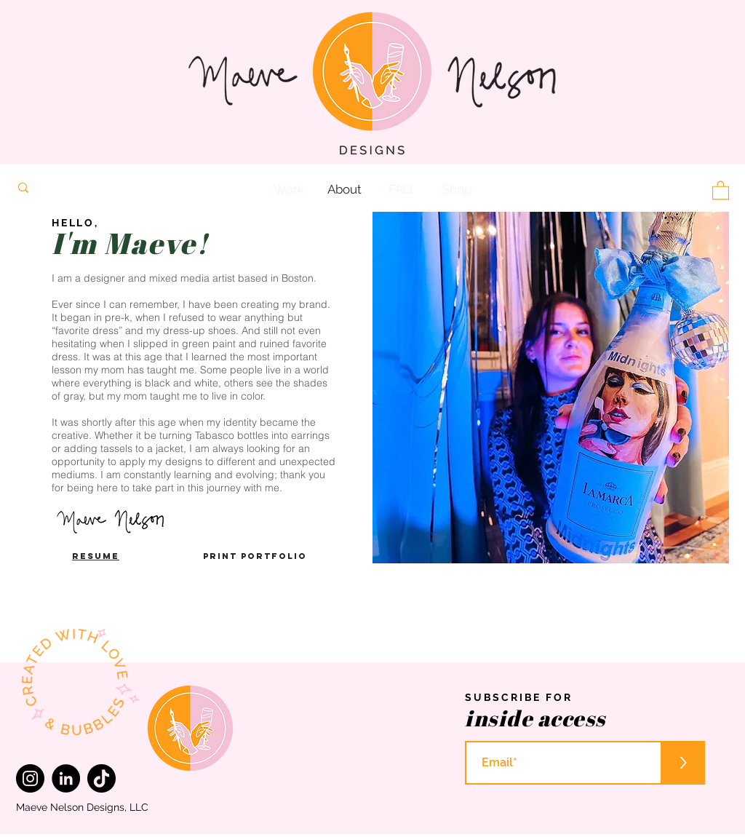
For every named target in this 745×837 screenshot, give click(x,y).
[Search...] (118, 188)
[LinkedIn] (66, 778)
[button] (720, 189)
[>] (683, 763)
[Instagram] (30, 778)
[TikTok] (101, 778)
